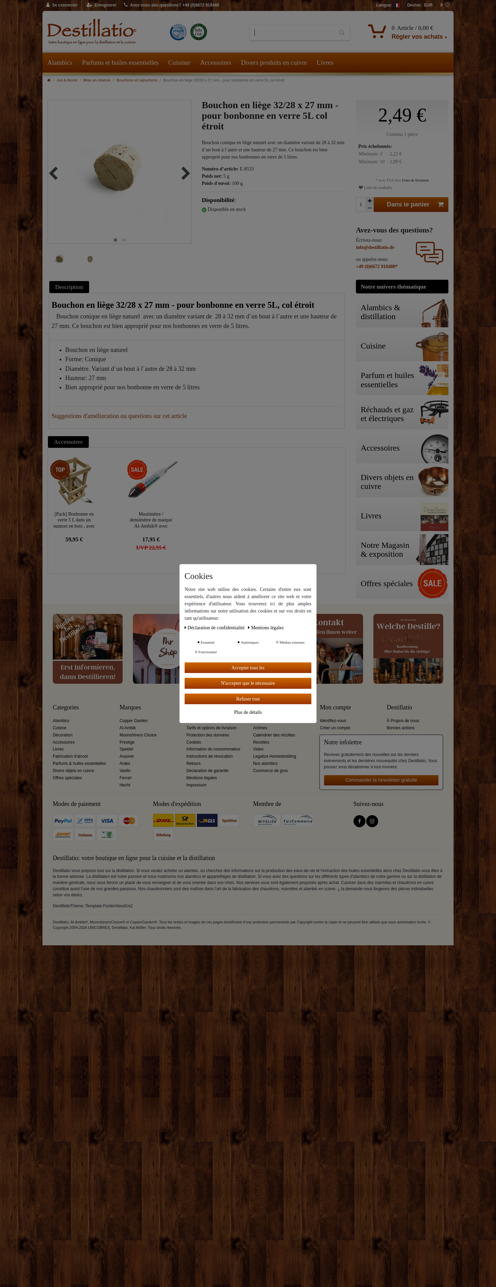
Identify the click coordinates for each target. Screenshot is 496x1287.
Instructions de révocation (209, 756)
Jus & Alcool (67, 80)
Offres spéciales (67, 777)
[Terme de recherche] (292, 33)
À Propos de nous (403, 720)
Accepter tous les (248, 667)
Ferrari (126, 777)
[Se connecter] (62, 5)
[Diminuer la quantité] (369, 208)
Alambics (59, 62)
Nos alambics (265, 763)
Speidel (126, 749)
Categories (66, 707)
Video (258, 749)
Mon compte (335, 707)
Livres (325, 62)
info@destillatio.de (375, 247)
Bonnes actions (400, 727)
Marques (130, 707)
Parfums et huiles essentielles (120, 62)
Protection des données (207, 735)
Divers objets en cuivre (73, 770)
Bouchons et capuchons (136, 80)
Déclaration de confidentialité (215, 627)
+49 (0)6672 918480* (377, 266)
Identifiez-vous (333, 720)
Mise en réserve (97, 80)
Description (69, 286)
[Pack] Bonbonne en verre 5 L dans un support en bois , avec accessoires (74, 520)
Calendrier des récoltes (274, 735)
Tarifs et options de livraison (211, 727)
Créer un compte (335, 727)
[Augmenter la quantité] (369, 201)
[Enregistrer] (101, 5)
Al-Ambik (128, 727)
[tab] (70, 287)
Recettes (261, 742)
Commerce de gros (270, 770)
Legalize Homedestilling (274, 756)
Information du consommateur (213, 749)
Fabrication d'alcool (70, 756)
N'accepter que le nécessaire (248, 683)
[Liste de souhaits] (445, 5)
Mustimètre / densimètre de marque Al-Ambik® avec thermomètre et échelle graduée (151, 520)
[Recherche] (342, 33)
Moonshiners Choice (138, 735)
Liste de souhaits (375, 187)
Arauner (127, 756)
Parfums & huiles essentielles (79, 763)
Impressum (196, 785)
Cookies (193, 742)
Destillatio (399, 707)
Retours (193, 763)
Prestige (127, 742)
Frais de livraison (415, 180)
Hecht (125, 785)
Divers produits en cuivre (274, 62)
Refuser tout (248, 698)
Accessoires (215, 62)
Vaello (125, 770)
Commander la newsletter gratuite (381, 780)
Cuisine (59, 727)
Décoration (63, 735)
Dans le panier (415, 205)
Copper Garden (134, 720)
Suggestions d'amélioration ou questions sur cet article (119, 416)
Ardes (125, 763)
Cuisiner (179, 62)
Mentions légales (201, 777)
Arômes (260, 727)
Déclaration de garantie (207, 770)
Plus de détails (248, 712)
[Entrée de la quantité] (360, 204)
